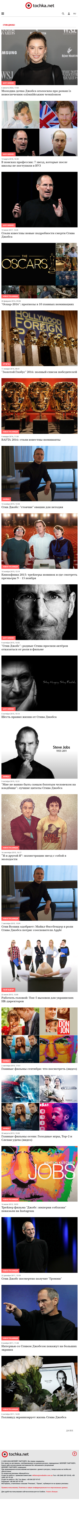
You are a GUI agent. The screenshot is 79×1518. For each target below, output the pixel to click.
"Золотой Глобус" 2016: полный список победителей (39, 372)
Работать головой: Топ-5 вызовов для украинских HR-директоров (37, 999)
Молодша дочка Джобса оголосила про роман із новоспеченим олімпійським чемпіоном (36, 92)
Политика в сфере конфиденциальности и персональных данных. (43, 1488)
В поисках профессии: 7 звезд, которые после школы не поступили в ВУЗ (34, 163)
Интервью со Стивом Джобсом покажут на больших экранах (39, 1348)
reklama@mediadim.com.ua (42, 1475)
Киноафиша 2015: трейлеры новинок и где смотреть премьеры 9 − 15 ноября (39, 576)
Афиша (6, 499)
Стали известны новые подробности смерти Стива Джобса (38, 235)
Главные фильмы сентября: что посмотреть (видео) (39, 1069)
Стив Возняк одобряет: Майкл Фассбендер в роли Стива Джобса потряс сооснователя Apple (37, 928)
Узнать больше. (52, 1492)
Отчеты (6, 364)
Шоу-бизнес (8, 83)
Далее (69, 1431)
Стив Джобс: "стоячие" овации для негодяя (32, 507)
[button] (69, 13)
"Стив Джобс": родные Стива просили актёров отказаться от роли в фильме (34, 647)
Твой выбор (8, 990)
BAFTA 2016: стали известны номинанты (31, 440)
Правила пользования (9, 1488)
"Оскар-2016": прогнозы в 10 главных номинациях (37, 304)
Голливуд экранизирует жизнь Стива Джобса (33, 1417)
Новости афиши (10, 296)
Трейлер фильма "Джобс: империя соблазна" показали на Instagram (33, 1209)
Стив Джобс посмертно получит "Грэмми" (31, 1278)
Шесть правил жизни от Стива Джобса (29, 717)
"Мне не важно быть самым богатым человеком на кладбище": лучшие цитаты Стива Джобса (38, 786)
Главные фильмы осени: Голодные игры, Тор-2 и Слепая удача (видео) (36, 1138)
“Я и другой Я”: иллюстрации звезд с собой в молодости (33, 857)
